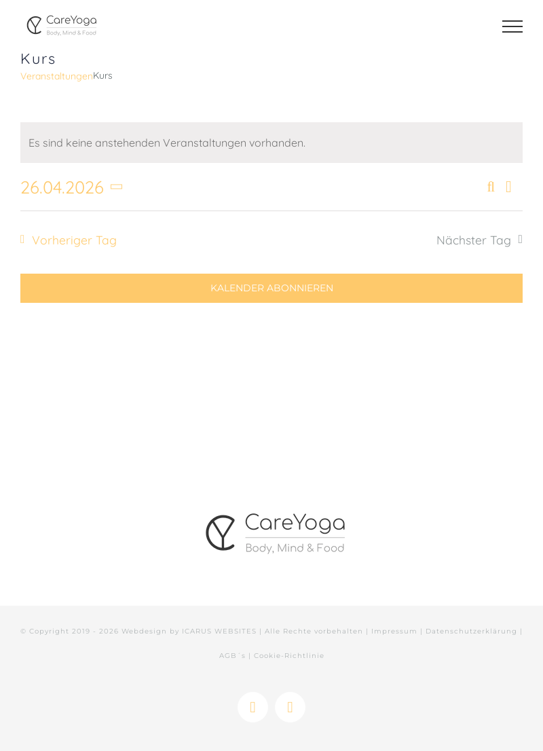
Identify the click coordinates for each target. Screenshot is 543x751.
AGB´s (232, 655)
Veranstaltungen (56, 76)
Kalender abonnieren (271, 288)
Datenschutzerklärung (471, 631)
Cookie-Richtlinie (289, 655)
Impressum (394, 631)
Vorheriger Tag (74, 239)
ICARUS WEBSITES (219, 631)
